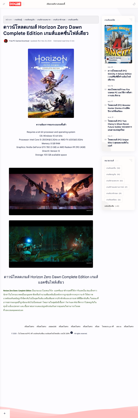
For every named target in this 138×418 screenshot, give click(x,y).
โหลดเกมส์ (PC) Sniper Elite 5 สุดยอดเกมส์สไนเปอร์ (118, 181)
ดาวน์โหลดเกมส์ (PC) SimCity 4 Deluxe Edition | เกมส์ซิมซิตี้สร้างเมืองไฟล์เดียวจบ (120, 113)
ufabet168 (52, 402)
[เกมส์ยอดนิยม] (113, 238)
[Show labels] (112, 244)
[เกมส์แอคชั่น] (113, 206)
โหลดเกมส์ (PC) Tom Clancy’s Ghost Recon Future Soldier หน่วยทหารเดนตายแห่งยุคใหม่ (120, 163)
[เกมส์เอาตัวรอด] (114, 231)
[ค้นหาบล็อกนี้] (82, 4)
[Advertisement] (72, 30)
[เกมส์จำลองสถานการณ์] (117, 225)
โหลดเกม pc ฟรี (108, 402)
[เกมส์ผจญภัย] (113, 212)
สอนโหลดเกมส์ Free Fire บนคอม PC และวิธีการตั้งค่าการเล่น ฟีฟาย (120, 130)
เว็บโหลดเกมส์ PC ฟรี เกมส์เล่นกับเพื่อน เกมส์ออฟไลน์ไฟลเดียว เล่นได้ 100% (55, 409)
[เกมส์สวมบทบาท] (115, 219)
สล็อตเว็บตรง (29, 402)
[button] (133, 4)
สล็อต (97, 402)
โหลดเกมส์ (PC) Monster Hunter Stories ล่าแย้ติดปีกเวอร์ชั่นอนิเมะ (119, 146)
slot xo (118, 402)
